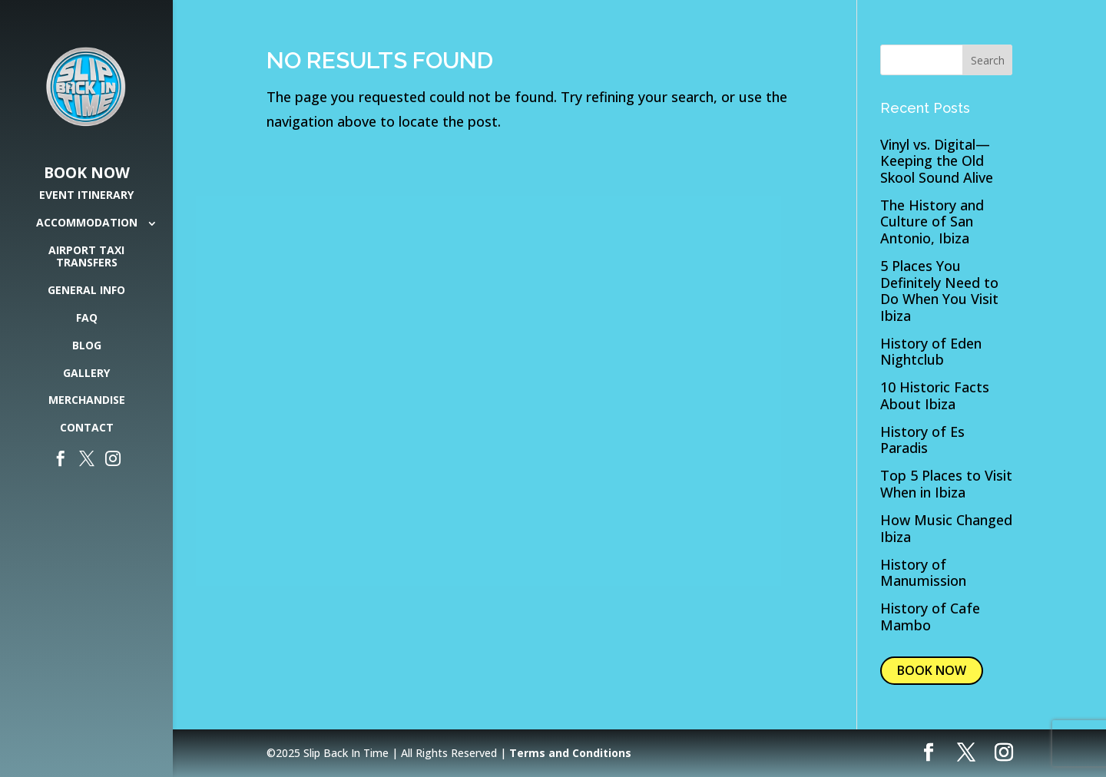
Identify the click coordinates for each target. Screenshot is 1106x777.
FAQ (87, 318)
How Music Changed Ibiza (946, 528)
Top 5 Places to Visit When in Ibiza (946, 483)
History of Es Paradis (922, 440)
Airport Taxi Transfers (86, 257)
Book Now (87, 173)
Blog (86, 345)
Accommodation (86, 223)
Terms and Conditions (570, 753)
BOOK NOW (931, 670)
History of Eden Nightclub (931, 351)
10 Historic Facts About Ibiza (934, 395)
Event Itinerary (86, 195)
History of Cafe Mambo (930, 616)
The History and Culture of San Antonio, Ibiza (932, 221)
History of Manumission (923, 572)
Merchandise (86, 400)
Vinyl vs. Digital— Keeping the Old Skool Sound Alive (936, 161)
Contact (87, 428)
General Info (86, 290)
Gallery (86, 373)
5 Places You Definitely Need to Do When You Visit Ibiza (939, 290)
